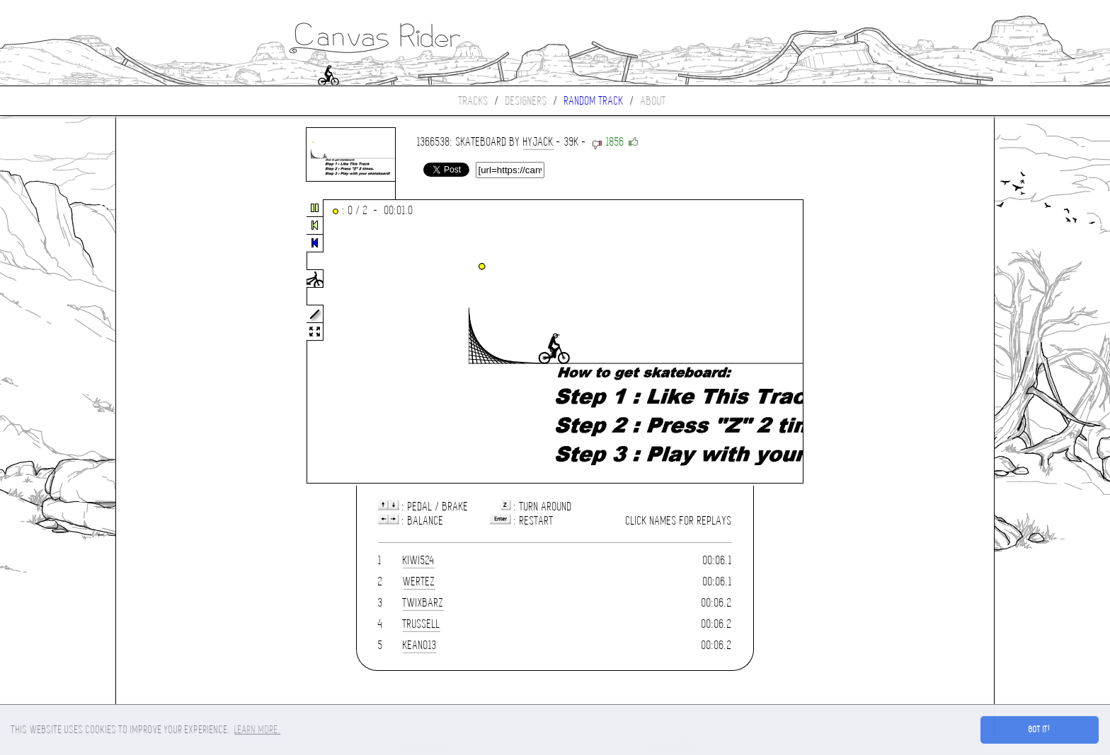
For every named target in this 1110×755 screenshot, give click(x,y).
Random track (594, 100)
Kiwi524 (419, 560)
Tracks (473, 100)
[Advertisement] (175, 342)
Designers (526, 100)
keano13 (420, 645)
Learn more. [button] (257, 729)
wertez (419, 581)
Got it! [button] (1040, 729)
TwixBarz (423, 602)
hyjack (538, 141)
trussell (421, 623)
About (653, 100)
